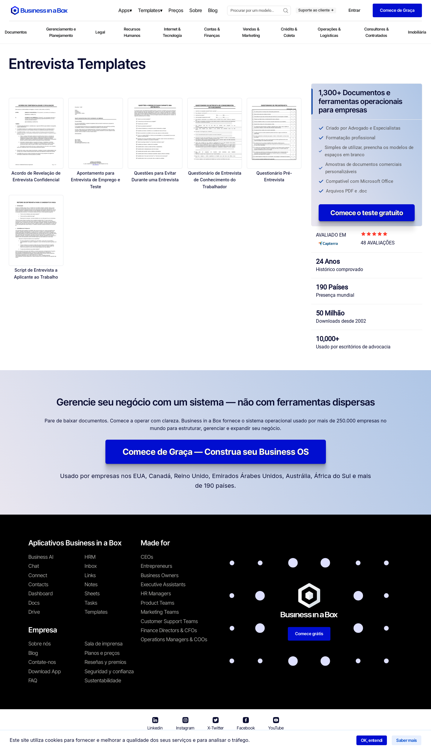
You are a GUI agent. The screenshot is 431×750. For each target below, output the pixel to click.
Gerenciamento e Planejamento (61, 32)
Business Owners (160, 575)
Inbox (91, 566)
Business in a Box (154, 741)
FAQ (32, 680)
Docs (34, 603)
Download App (44, 671)
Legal (100, 32)
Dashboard (40, 593)
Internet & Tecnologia (172, 32)
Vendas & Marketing (251, 32)
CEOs (147, 557)
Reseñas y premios (105, 662)
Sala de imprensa (104, 644)
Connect (37, 575)
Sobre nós (39, 644)
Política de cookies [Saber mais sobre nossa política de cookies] (291, 741)
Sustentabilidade (103, 680)
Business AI (40, 557)
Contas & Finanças (212, 32)
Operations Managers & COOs (174, 639)
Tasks (91, 603)
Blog (33, 653)
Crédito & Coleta (289, 32)
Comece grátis (309, 633)
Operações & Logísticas (329, 32)
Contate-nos (42, 662)
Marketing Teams (160, 612)
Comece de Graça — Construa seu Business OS (216, 452)
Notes (91, 584)
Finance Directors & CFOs (169, 630)
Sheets (92, 593)
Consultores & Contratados (376, 32)
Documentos (16, 32)
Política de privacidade (240, 741)
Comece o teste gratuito (366, 213)
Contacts (38, 584)
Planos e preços (102, 653)
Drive (34, 612)
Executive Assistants (163, 584)
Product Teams (157, 603)
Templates (96, 612)
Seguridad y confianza (109, 671)
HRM (90, 557)
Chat (33, 566)
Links (90, 575)
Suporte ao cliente (315, 10)
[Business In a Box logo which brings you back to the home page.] (39, 10)
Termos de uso (193, 741)
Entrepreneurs (156, 566)
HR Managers (156, 593)
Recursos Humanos (132, 32)
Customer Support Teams (169, 621)
